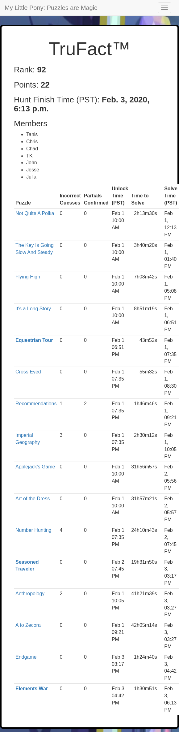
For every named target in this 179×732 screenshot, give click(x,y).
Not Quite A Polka (34, 213)
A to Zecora (28, 625)
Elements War (31, 688)
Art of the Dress (32, 498)
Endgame (26, 657)
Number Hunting (33, 530)
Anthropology (29, 593)
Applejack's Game (35, 466)
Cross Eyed (28, 371)
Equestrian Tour (34, 340)
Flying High (27, 276)
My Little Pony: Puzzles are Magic (51, 7)
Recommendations (35, 403)
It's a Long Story (33, 308)
